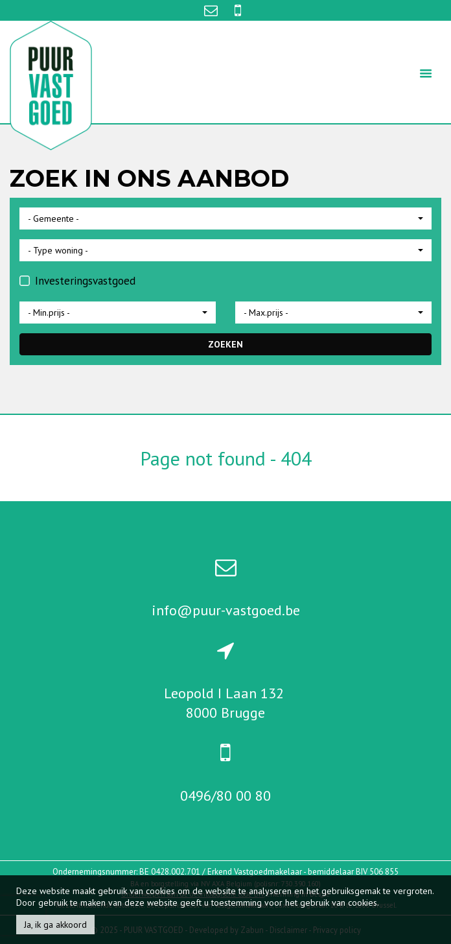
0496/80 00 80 (225, 795)
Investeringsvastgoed (77, 281)
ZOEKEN (225, 344)
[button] (225, 218)
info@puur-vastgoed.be (226, 610)
